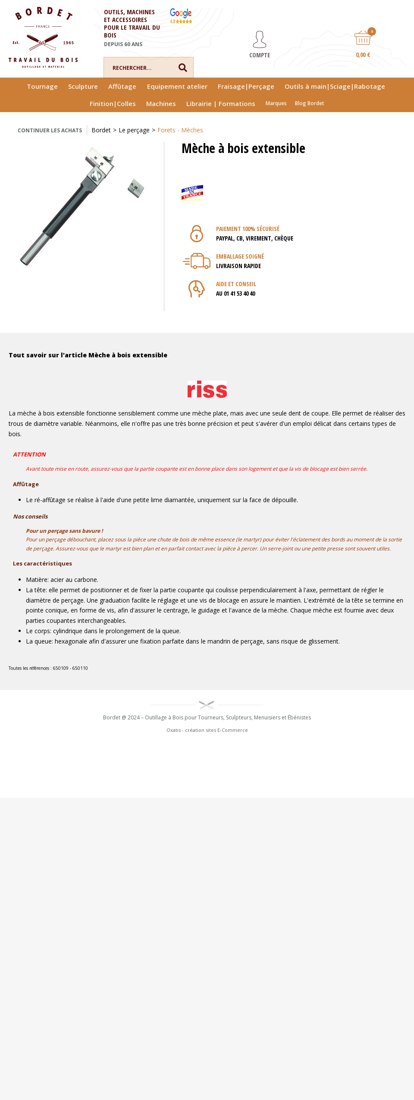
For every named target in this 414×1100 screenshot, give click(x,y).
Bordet (101, 130)
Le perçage (134, 130)
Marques (276, 103)
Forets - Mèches (180, 130)
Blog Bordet (309, 103)
